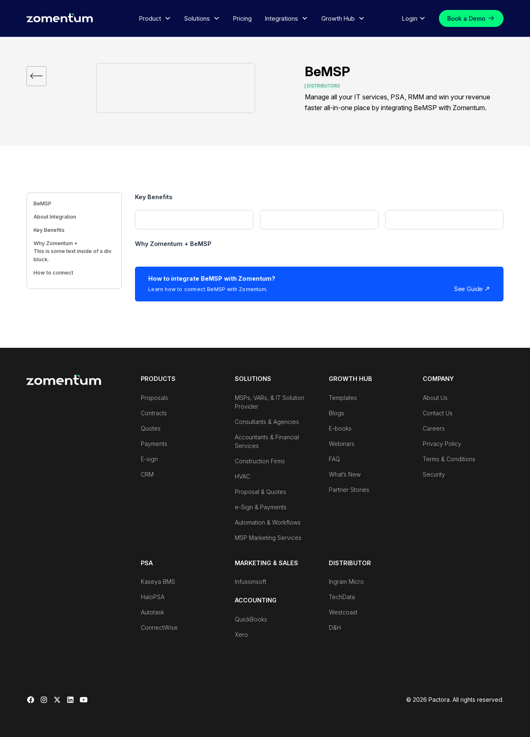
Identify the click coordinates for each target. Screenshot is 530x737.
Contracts (154, 413)
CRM (147, 474)
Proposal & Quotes (260, 491)
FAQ (334, 458)
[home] (59, 17)
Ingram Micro (346, 581)
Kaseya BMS (158, 581)
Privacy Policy (442, 443)
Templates (343, 397)
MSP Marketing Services (268, 537)
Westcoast (343, 612)
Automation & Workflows (268, 522)
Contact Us (438, 413)
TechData (342, 596)
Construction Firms (260, 461)
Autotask (152, 612)
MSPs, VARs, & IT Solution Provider (269, 402)
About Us (435, 397)
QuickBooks (251, 619)
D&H (335, 627)
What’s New (345, 474)
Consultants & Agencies (267, 421)
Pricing (242, 18)
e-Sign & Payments (261, 507)
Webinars (341, 443)
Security (434, 474)
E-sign (149, 458)
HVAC (242, 476)
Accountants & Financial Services (267, 441)
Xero (241, 634)
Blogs (336, 413)
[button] (155, 18)
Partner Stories (349, 489)
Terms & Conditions (449, 458)
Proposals (154, 397)
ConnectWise (159, 627)
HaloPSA (152, 596)
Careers (434, 428)
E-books (340, 428)
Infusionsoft (250, 581)
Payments (154, 443)
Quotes (151, 428)
